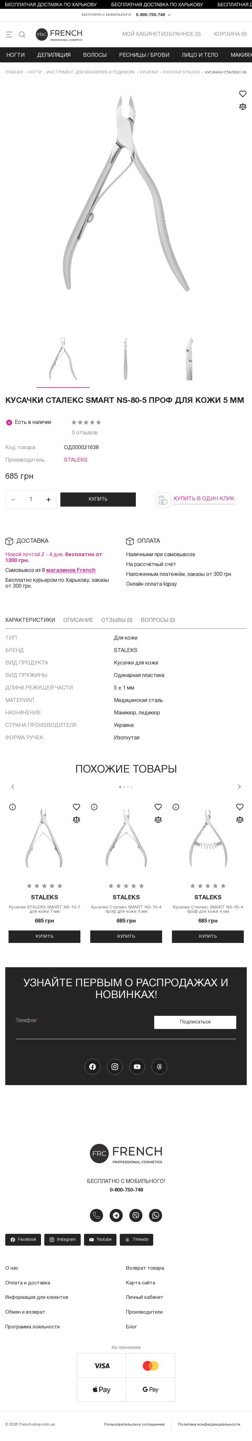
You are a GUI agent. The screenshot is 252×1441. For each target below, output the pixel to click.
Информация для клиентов (38, 1301)
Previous (13, 789)
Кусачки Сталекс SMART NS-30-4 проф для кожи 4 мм (208, 907)
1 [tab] (120, 789)
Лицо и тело (200, 57)
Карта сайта (141, 1287)
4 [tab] (132, 789)
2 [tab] (124, 789)
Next (239, 789)
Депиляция (54, 57)
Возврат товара (146, 1273)
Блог (131, 1330)
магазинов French (70, 572)
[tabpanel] (44, 873)
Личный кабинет (145, 1301)
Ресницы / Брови (144, 57)
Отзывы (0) (117, 622)
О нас (12, 1273)
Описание (78, 622)
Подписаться (195, 1025)
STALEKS (76, 462)
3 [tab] (128, 789)
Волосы (95, 57)
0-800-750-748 (150, 16)
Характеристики (30, 622)
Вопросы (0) (158, 622)
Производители (145, 1316)
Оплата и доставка (29, 1287)
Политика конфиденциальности (210, 1428)
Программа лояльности (34, 1330)
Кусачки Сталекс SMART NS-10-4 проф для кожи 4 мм (126, 907)
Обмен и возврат (26, 1316)
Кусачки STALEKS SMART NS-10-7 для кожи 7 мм (44, 907)
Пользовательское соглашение (136, 1428)
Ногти (15, 57)
